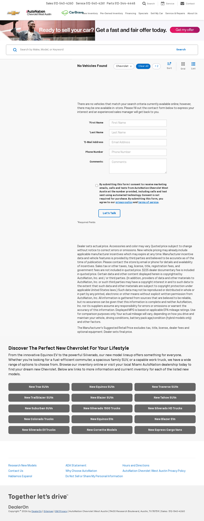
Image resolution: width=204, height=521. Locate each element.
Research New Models (22, 465)
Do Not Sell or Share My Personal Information (94, 476)
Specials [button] (143, 13)
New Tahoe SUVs (165, 397)
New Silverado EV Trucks (39, 430)
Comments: (96, 162)
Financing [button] (130, 13)
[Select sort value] (170, 66)
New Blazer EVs (165, 419)
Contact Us (15, 471)
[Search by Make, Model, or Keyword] (96, 50)
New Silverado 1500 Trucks (101, 408)
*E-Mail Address (93, 142)
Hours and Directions (136, 465)
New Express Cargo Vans (165, 430)
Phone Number (94, 152)
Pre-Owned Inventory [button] (111, 13)
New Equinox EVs (101, 419)
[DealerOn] (18, 507)
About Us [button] (192, 13)
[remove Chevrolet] (123, 66)
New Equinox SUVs (102, 387)
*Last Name (96, 132)
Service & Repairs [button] (175, 13)
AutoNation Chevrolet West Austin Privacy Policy (154, 471)
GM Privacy (61, 511)
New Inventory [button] (90, 13)
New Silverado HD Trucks (165, 408)
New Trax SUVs (39, 387)
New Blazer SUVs (102, 397)
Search (181, 49)
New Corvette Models (102, 430)
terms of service (148, 202)
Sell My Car (157, 13)
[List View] (193, 66)
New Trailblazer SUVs (38, 397)
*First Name (96, 123)
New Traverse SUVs (165, 387)
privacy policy (124, 202)
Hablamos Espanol (20, 476)
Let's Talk (109, 213)
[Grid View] (182, 66)
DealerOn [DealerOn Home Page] (36, 511)
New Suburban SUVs (39, 408)
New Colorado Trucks (39, 419)
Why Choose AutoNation (81, 471)
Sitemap (48, 511)
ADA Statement (76, 465)
